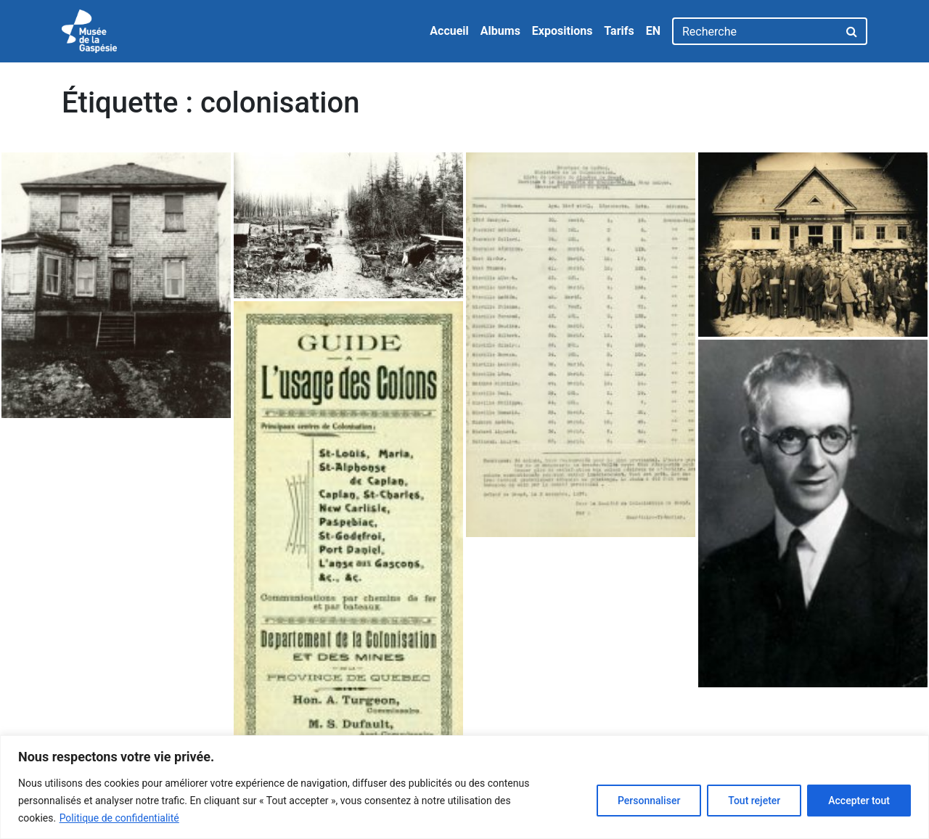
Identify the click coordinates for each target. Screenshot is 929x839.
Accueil (449, 31)
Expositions (562, 31)
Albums (500, 31)
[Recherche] (755, 31)
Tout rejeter (754, 800)
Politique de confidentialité (119, 818)
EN (653, 31)
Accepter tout (859, 800)
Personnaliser (649, 800)
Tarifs (619, 31)
